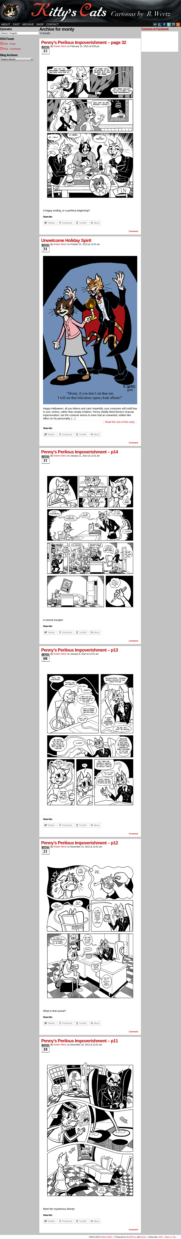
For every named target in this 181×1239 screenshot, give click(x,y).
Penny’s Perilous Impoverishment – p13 (79, 649)
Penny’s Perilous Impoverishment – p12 (79, 842)
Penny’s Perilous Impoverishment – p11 (79, 1040)
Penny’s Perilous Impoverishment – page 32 (83, 42)
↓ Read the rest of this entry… (120, 422)
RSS (178, 24)
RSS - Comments (12, 49)
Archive (28, 24)
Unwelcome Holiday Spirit (66, 240)
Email (173, 24)
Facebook (164, 24)
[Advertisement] (152, 109)
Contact (52, 24)
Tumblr (159, 24)
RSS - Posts (9, 44)
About (5, 24)
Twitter (169, 24)
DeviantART (155, 24)
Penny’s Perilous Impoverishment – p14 (79, 451)
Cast (16, 24)
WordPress (131, 1237)
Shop (40, 24)
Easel (143, 1237)
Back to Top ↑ (171, 1237)
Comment (133, 231)
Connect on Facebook (155, 29)
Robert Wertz (60, 46)
